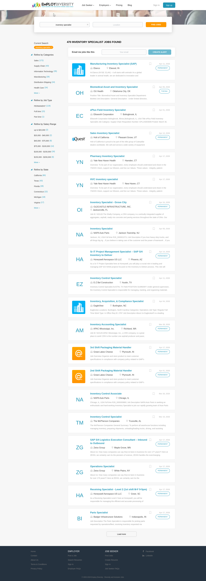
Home (33, 551)
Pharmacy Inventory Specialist (107, 156)
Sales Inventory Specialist (104, 133)
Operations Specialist (102, 466)
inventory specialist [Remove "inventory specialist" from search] (43, 47)
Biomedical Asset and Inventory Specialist (114, 87)
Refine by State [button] (40, 170)
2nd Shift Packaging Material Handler (111, 370)
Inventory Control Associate (106, 393)
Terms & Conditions (39, 564)
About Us (34, 560)
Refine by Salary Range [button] (44, 124)
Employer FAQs (74, 569)
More (36, 93)
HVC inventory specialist (104, 179)
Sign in (156, 5)
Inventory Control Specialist (106, 278)
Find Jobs (156, 25)
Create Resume (111, 560)
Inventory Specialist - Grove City (108, 202)
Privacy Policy (36, 569)
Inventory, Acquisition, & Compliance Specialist (117, 301)
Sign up (169, 5)
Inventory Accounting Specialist (108, 324)
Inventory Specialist (101, 228)
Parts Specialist (99, 512)
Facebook (150, 551)
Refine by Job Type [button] (42, 100)
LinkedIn (149, 556)
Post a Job (72, 556)
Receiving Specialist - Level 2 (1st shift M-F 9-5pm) (118, 489)
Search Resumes (75, 560)
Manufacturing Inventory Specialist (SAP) (113, 63)
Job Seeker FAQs (112, 569)
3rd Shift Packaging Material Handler (110, 347)
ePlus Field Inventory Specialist (108, 110)
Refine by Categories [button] (43, 55)
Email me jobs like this (83, 52)
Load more (121, 534)
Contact (34, 556)
